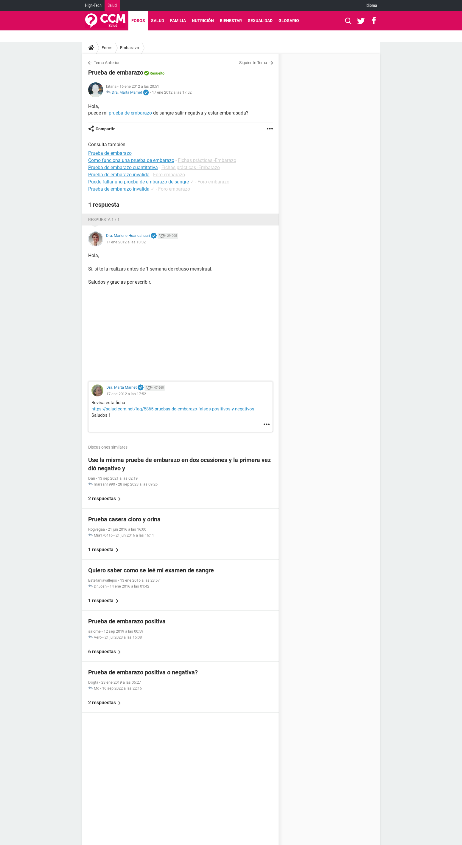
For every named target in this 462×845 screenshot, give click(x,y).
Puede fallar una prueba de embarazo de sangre (138, 182)
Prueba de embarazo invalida (119, 174)
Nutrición (203, 20)
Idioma (371, 5)
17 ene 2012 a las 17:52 (172, 92)
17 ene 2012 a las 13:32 (126, 242)
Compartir (105, 128)
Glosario (289, 20)
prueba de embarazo (130, 113)
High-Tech (93, 5)
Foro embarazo (169, 174)
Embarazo (129, 47)
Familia (178, 20)
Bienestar (231, 20)
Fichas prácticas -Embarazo (207, 160)
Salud (112, 5)
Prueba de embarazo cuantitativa (123, 167)
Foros (138, 20)
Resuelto (157, 73)
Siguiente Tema (253, 62)
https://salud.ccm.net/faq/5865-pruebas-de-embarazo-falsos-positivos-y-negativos (172, 409)
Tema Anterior (107, 62)
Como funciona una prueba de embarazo (131, 160)
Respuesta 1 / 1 (104, 219)
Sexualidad (260, 20)
